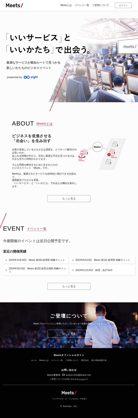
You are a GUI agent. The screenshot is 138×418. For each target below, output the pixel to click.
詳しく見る (69, 333)
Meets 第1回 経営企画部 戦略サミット (37, 270)
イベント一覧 (57, 360)
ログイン (123, 5)
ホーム (34, 360)
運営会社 (85, 360)
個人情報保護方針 (99, 360)
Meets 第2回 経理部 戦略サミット (37, 260)
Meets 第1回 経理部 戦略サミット (102, 260)
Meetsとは (44, 360)
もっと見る (69, 198)
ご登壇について (72, 360)
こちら (82, 379)
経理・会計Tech (93, 270)
